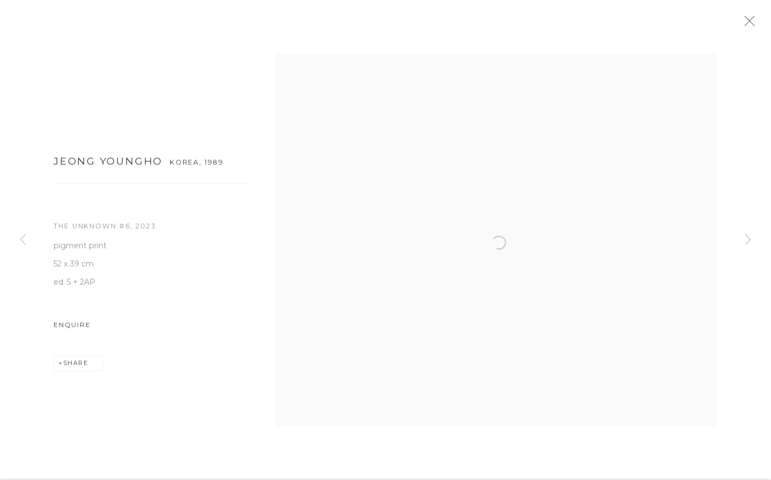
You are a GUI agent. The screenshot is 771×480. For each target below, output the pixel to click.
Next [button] (748, 240)
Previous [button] (23, 240)
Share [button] (75, 368)
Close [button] (760, 24)
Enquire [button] (72, 330)
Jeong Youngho (108, 166)
